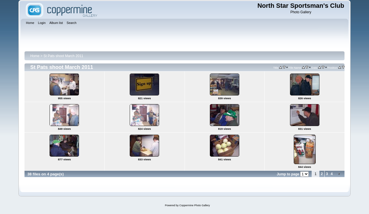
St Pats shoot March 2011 (63, 56)
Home (34, 56)
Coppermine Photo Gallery (194, 205)
